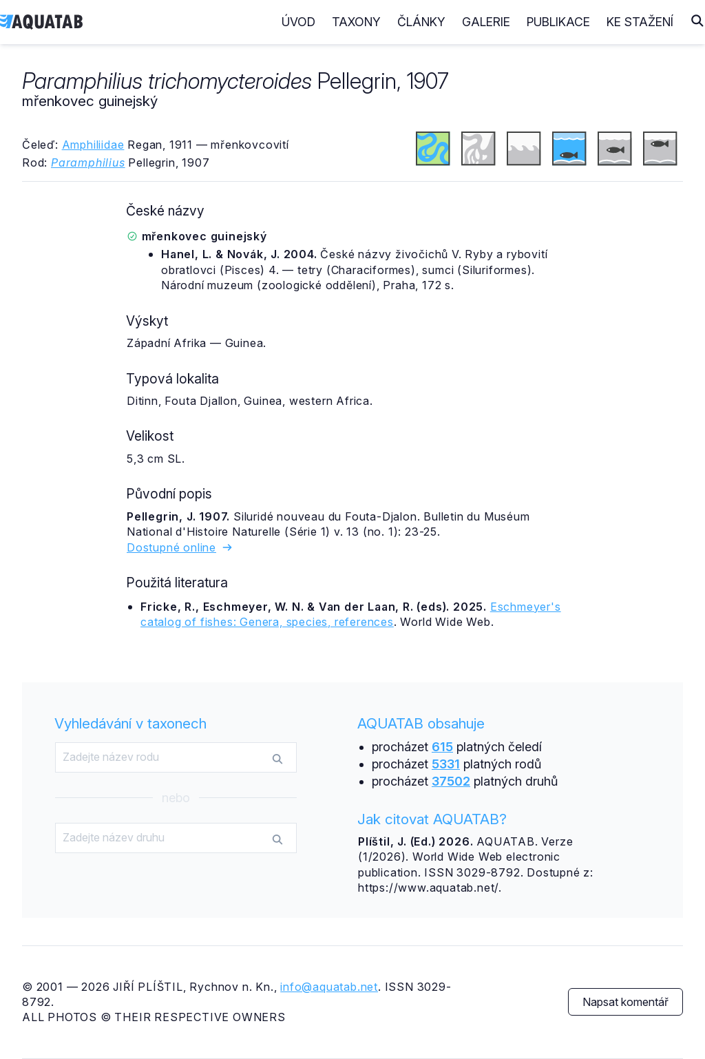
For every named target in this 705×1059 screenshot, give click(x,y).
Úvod (298, 21)
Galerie (486, 21)
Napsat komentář (625, 1002)
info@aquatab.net (329, 987)
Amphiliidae (93, 144)
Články (421, 21)
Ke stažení (640, 21)
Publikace (558, 21)
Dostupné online (180, 547)
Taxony (356, 21)
